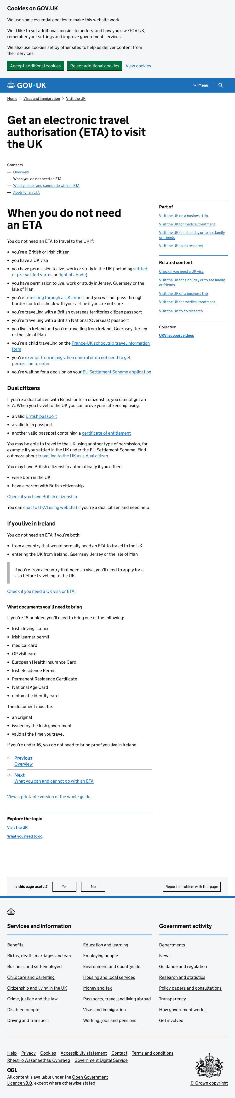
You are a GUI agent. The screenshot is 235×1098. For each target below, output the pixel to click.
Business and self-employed (34, 966)
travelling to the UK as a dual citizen (73, 456)
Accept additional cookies (35, 66)
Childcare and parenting (31, 977)
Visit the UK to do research (181, 245)
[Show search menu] (220, 85)
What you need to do (24, 836)
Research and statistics (182, 977)
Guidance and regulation (183, 966)
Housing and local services (109, 977)
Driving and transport (28, 1020)
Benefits (15, 945)
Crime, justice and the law (32, 999)
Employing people (100, 955)
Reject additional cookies (94, 66)
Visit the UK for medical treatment (187, 224)
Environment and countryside (111, 966)
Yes (69, 886)
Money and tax (97, 988)
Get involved (171, 1020)
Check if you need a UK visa (181, 271)
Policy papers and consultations (190, 988)
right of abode (72, 274)
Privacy (28, 1053)
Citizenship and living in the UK (37, 988)
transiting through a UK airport (55, 297)
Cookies (48, 1053)
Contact (119, 1053)
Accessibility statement (84, 1053)
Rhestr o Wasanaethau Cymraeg (38, 1060)
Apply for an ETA (26, 192)
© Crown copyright (209, 1083)
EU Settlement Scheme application (117, 372)
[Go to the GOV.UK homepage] (26, 85)
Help (12, 1053)
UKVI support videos (176, 335)
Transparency (172, 999)
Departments (172, 945)
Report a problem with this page (192, 886)
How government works (182, 1009)
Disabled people (23, 1009)
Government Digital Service (101, 1060)
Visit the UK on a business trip (183, 215)
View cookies (138, 66)
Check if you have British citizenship (42, 496)
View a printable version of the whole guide (49, 796)
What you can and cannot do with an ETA (46, 185)
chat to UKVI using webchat (50, 507)
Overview (21, 172)
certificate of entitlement (106, 433)
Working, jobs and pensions (109, 1020)
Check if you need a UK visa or (41, 591)
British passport (41, 416)
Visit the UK (76, 98)
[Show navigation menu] (200, 85)
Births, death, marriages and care (40, 955)
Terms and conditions (152, 1053)
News (165, 955)
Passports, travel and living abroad (117, 999)
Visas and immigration (41, 98)
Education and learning (105, 945)
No (98, 886)
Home (12, 98)
